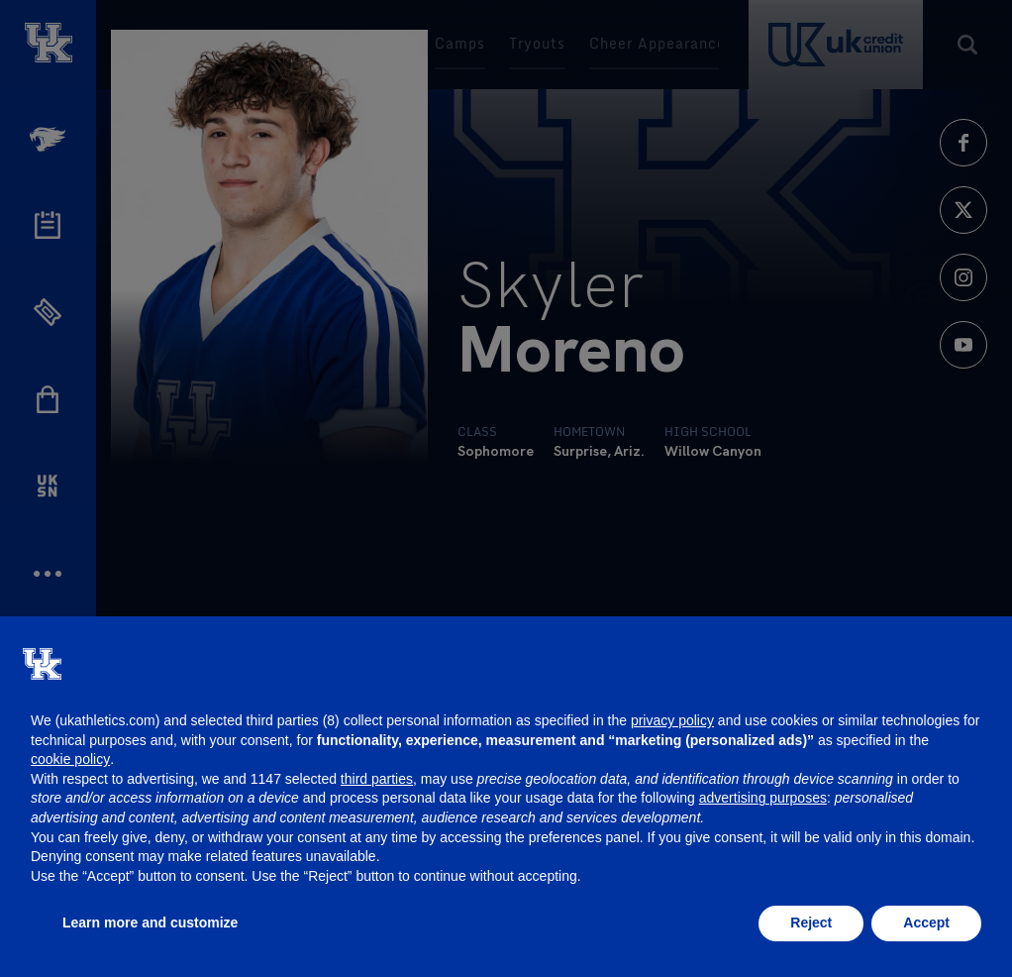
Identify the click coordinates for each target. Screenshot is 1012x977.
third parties (377, 779)
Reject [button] (811, 922)
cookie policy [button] (70, 759)
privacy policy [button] (672, 720)
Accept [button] (926, 922)
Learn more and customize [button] (150, 922)
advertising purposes (763, 798)
